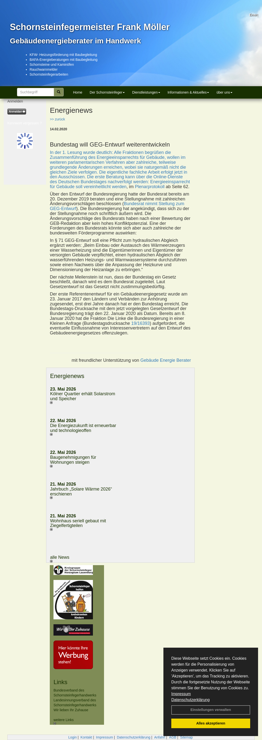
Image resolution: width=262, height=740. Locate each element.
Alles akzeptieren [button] (210, 723)
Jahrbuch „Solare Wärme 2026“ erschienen (81, 491)
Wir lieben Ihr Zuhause (70, 710)
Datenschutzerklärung (190, 700)
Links (60, 682)
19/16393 (140, 323)
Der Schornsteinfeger (107, 92)
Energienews (67, 376)
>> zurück (57, 119)
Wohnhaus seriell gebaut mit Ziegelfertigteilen (78, 523)
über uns (224, 92)
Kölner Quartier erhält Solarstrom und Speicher (82, 396)
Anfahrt (159, 737)
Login (72, 737)
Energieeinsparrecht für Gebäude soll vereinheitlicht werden (120, 184)
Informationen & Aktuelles (188, 92)
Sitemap (186, 737)
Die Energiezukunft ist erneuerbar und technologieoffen (83, 428)
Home (77, 92)
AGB (172, 737)
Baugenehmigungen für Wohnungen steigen (73, 460)
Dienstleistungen (146, 92)
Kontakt (86, 737)
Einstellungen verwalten (211, 710)
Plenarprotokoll (149, 186)
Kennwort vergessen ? (24, 123)
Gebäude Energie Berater (165, 360)
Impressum (181, 694)
